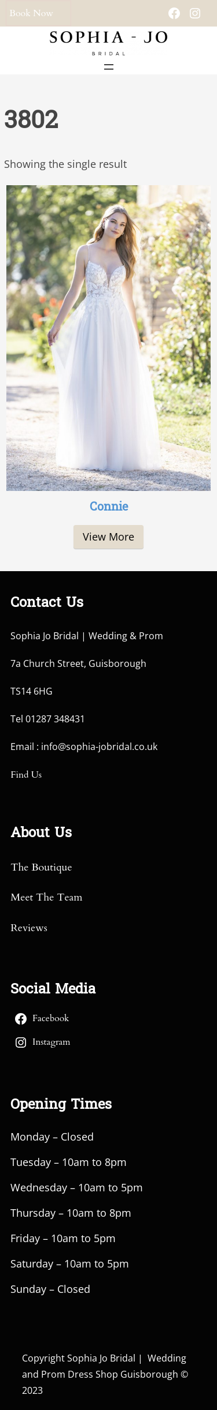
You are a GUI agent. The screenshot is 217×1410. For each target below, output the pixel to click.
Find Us (26, 774)
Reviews (28, 928)
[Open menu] (109, 67)
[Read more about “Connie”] (108, 537)
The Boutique (41, 867)
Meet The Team (46, 897)
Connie (109, 507)
